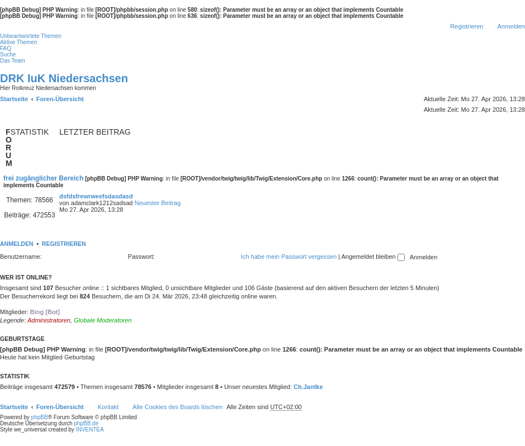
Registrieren (64, 243)
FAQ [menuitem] (5, 48)
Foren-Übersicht (60, 407)
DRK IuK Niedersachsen (64, 78)
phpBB (39, 417)
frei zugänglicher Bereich (43, 178)
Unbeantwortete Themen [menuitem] (31, 36)
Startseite (14, 407)
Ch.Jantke (308, 386)
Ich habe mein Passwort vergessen (289, 256)
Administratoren (48, 320)
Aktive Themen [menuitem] (18, 42)
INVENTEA (90, 429)
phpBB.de (86, 423)
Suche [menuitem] (8, 54)
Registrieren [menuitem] (466, 26)
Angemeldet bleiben (372, 256)
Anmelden (17, 243)
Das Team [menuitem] (12, 61)
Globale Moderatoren (102, 320)
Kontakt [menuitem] (108, 407)
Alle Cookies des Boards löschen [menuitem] (178, 407)
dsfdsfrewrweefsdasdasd (96, 196)
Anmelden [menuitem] (511, 26)
